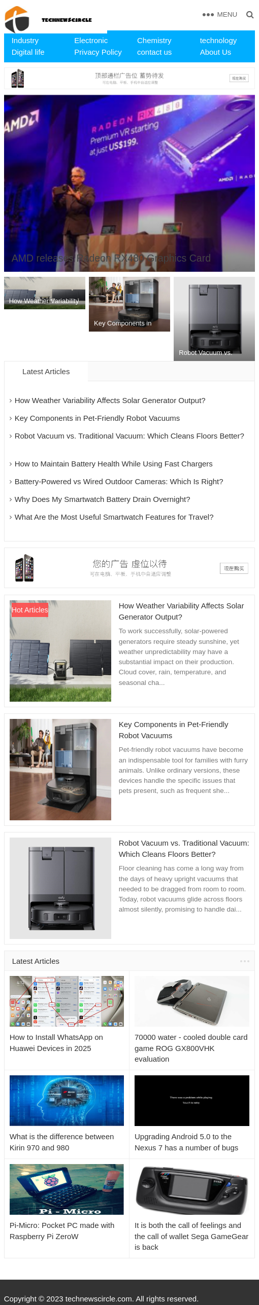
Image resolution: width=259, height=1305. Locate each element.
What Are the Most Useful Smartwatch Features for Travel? (114, 517)
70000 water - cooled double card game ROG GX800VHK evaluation (191, 1048)
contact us (154, 52)
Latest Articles (35, 961)
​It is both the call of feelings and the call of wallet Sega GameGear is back (191, 1236)
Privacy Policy (97, 52)
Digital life (28, 52)
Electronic (91, 40)
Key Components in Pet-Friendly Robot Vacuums (97, 418)
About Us (216, 52)
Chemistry (154, 40)
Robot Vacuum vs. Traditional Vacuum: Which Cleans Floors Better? (129, 435)
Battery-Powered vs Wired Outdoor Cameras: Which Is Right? (119, 481)
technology (218, 40)
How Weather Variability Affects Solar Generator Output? (110, 400)
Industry (25, 40)
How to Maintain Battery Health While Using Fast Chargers (114, 463)
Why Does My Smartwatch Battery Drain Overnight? (102, 499)
